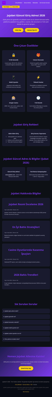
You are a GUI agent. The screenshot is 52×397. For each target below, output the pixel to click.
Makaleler (35, 3)
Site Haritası (26, 391)
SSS (31, 384)
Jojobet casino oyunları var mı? (13, 333)
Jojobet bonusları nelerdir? (12, 322)
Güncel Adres (27, 3)
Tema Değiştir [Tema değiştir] (6, 6)
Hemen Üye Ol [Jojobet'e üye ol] (32, 30)
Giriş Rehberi (18, 3)
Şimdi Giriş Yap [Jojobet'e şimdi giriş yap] (26, 368)
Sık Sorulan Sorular (45, 3)
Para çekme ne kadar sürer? (12, 339)
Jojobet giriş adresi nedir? (11, 311)
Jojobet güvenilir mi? (10, 316)
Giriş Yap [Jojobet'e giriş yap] (18, 30)
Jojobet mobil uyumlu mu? (12, 328)
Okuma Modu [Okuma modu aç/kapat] (15, 6)
